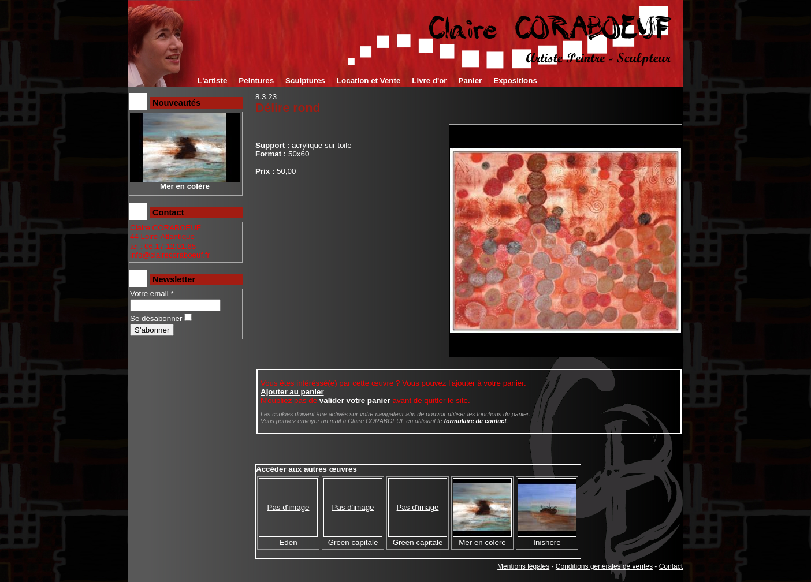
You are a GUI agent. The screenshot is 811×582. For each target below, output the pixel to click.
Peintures (256, 80)
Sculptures (305, 80)
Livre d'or (429, 80)
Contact (671, 566)
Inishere (546, 542)
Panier (470, 80)
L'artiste (212, 80)
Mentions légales (523, 566)
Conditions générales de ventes (604, 566)
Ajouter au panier (292, 391)
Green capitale (353, 542)
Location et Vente (368, 80)
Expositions (515, 80)
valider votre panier (354, 400)
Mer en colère (482, 542)
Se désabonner (156, 318)
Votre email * (152, 293)
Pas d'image (288, 507)
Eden (288, 542)
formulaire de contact (475, 420)
